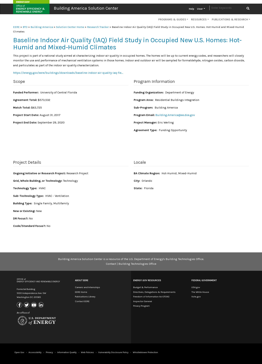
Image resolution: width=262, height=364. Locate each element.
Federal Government (204, 280)
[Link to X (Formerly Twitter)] (27, 305)
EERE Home (81, 292)
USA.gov (195, 287)
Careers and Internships (87, 287)
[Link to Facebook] (20, 305)
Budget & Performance (145, 287)
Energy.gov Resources (147, 280)
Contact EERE (82, 301)
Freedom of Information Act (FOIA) (151, 296)
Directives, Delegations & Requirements (154, 292)
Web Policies (87, 352)
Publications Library (85, 296)
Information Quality (67, 352)
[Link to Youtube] (34, 305)
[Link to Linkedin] (41, 305)
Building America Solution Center (86, 8)
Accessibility (35, 352)
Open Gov (19, 352)
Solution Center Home (70, 27)
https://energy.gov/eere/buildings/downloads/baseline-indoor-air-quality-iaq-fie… (68, 72)
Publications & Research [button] (230, 19)
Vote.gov (196, 296)
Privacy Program (141, 305)
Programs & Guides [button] (172, 19)
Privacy (49, 352)
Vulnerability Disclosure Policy (113, 352)
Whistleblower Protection (145, 352)
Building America (42, 27)
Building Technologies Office (137, 263)
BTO (25, 27)
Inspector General (142, 301)
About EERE (81, 280)
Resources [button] (199, 19)
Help (191, 8)
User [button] (200, 8)
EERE (16, 27)
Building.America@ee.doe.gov (175, 115)
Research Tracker (98, 27)
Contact (111, 263)
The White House (200, 292)
